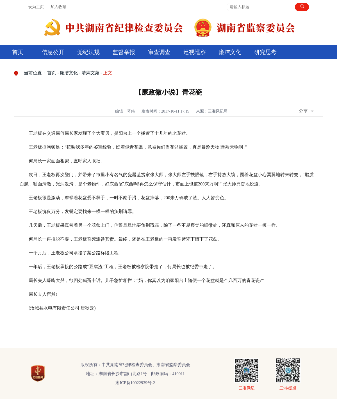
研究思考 (265, 52)
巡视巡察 (194, 52)
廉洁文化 (230, 52)
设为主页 (36, 7)
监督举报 (124, 52)
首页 (17, 52)
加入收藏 (58, 7)
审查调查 (159, 52)
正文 (107, 72)
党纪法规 (88, 52)
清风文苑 (90, 72)
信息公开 (53, 52)
